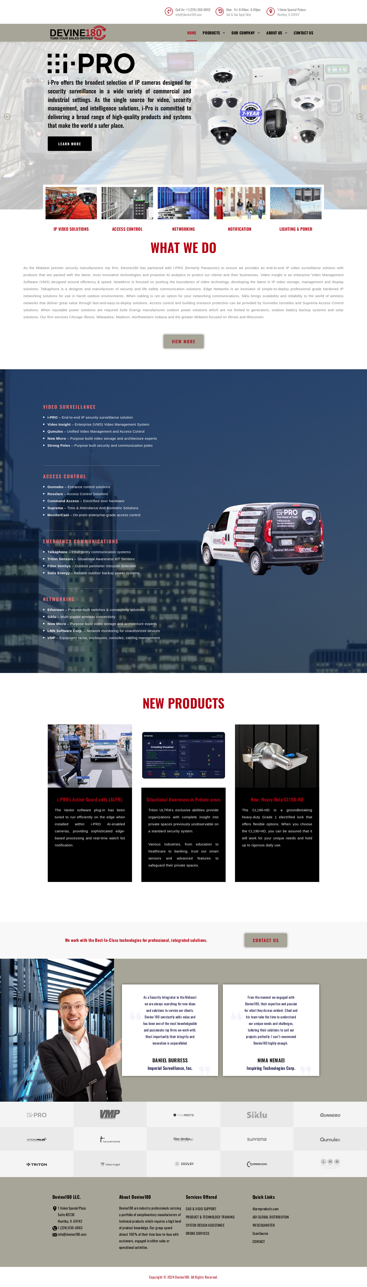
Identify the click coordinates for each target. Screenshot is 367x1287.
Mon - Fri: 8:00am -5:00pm (243, 9)
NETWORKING (183, 229)
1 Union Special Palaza (291, 9)
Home (191, 33)
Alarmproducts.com (266, 1208)
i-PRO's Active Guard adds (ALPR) (89, 799)
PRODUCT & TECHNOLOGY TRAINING (210, 1216)
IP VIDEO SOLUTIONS (71, 229)
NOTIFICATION (240, 229)
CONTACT (259, 1241)
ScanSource (260, 1233)
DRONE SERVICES (197, 1233)
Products (211, 33)
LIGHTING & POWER (295, 229)
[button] (7, 117)
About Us (274, 33)
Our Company (243, 33)
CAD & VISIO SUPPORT (201, 1208)
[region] (183, 116)
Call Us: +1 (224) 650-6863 (193, 9)
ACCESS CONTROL (127, 229)
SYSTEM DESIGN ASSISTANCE (205, 1225)
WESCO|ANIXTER (264, 1225)
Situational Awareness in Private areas (183, 799)
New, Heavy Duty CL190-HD (277, 799)
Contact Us (303, 33)
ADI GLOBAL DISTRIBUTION (271, 1216)
